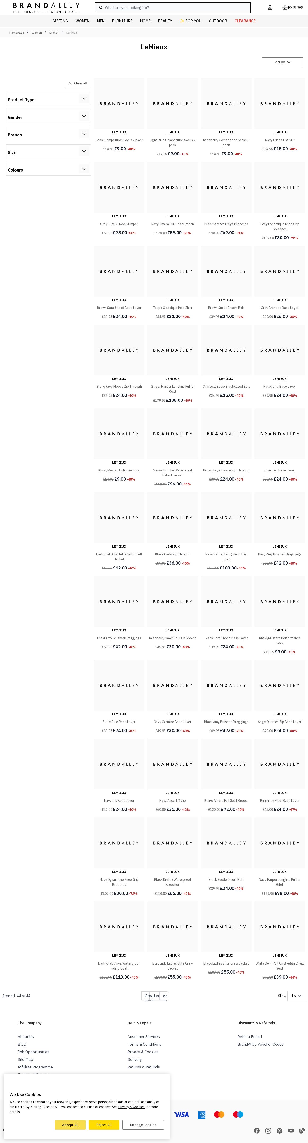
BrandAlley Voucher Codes (260, 1044)
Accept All (70, 1125)
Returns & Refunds (144, 1067)
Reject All (104, 1125)
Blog (22, 1044)
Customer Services (144, 1036)
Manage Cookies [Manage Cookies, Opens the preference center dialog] (143, 1125)
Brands (54, 32)
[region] (87, 1106)
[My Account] (269, 7)
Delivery (135, 1059)
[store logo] (42, 7)
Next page (167, 997)
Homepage (16, 32)
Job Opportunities (33, 1052)
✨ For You (190, 21)
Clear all (77, 83)
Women (37, 32)
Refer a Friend (249, 1036)
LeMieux (71, 32)
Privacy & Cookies (143, 1052)
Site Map (25, 1059)
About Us (26, 1036)
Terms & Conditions (144, 1044)
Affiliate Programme (35, 1067)
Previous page (152, 997)
